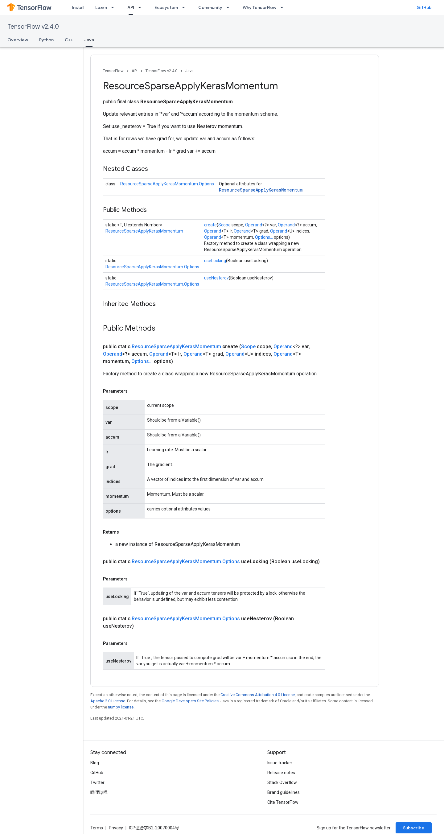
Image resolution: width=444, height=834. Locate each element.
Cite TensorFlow (282, 802)
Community (210, 7)
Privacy (116, 827)
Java (189, 70)
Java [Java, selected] (89, 40)
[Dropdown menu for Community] (229, 7)
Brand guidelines (283, 792)
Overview (17, 40)
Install (78, 7)
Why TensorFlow (259, 7)
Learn (101, 7)
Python (46, 40)
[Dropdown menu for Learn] (114, 7)
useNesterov (216, 277)
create (210, 224)
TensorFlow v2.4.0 (33, 27)
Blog (94, 762)
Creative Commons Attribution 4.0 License (257, 694)
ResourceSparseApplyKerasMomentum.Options (167, 183)
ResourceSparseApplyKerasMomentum (260, 190)
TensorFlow (113, 70)
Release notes (281, 772)
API (135, 70)
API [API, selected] (130, 7)
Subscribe (413, 828)
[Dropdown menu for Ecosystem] (185, 7)
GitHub (424, 7)
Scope (224, 224)
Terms (96, 827)
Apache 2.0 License (107, 701)
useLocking (215, 260)
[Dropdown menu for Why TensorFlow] (283, 7)
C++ (69, 40)
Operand (253, 224)
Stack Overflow (282, 782)
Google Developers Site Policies (190, 701)
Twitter (97, 782)
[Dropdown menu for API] (141, 7)
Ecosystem (166, 7)
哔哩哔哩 (99, 792)
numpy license (121, 707)
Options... (264, 237)
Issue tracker (279, 762)
